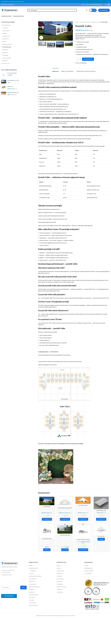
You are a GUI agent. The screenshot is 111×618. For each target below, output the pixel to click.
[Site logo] (9, 10)
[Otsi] (52, 10)
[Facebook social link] (106, 5)
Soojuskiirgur (5, 55)
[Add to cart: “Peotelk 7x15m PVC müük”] (83, 549)
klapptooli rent (60, 135)
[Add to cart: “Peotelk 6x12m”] (47, 519)
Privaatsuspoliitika (88, 570)
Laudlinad (4, 33)
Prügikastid (5, 52)
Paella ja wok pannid (7, 44)
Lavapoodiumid (5, 36)
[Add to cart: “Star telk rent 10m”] (83, 519)
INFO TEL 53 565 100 (85, 4)
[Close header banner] (109, 1)
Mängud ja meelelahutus (35, 586)
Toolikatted (33, 570)
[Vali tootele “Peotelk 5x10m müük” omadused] (65, 549)
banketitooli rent (70, 135)
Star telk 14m (101, 536)
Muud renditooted (33, 605)
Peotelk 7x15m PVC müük (83, 539)
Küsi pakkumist (104, 10)
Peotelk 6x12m (79, 138)
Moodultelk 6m (66, 225)
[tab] (55, 70)
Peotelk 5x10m (65, 138)
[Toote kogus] (78, 59)
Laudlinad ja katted (33, 568)
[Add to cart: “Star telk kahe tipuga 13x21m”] (65, 519)
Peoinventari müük (5, 25)
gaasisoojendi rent (48, 215)
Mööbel (4, 41)
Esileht (76, 22)
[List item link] (14, 572)
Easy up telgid (5, 30)
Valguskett (5, 60)
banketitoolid (75, 298)
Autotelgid (5, 27)
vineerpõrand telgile (47, 219)
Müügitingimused (88, 568)
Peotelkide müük (6, 47)
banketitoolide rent (47, 209)
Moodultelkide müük (101, 510)
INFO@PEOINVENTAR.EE (96, 4)
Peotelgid (31, 600)
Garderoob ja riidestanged (35, 576)
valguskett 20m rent (48, 212)
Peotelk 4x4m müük (47, 538)
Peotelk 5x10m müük (65, 535)
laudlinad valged (45, 222)
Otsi (23, 587)
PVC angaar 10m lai (12, 73)
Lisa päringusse (88, 59)
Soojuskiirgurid (32, 578)
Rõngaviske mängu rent (13, 92)
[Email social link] (109, 5)
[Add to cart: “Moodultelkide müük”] (101, 519)
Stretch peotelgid (6, 58)
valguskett (81, 298)
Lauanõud (31, 573)
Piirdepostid (5, 49)
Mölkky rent (10, 86)
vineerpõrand (79, 135)
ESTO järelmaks (88, 573)
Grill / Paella (32, 597)
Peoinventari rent (5, 63)
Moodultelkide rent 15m (13, 80)
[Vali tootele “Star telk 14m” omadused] (101, 539)
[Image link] (9, 563)
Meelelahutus (5, 38)
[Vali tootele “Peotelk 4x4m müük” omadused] (46, 549)
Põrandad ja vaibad (33, 594)
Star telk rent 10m (83, 505)
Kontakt (86, 565)
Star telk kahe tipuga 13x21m (65, 508)
